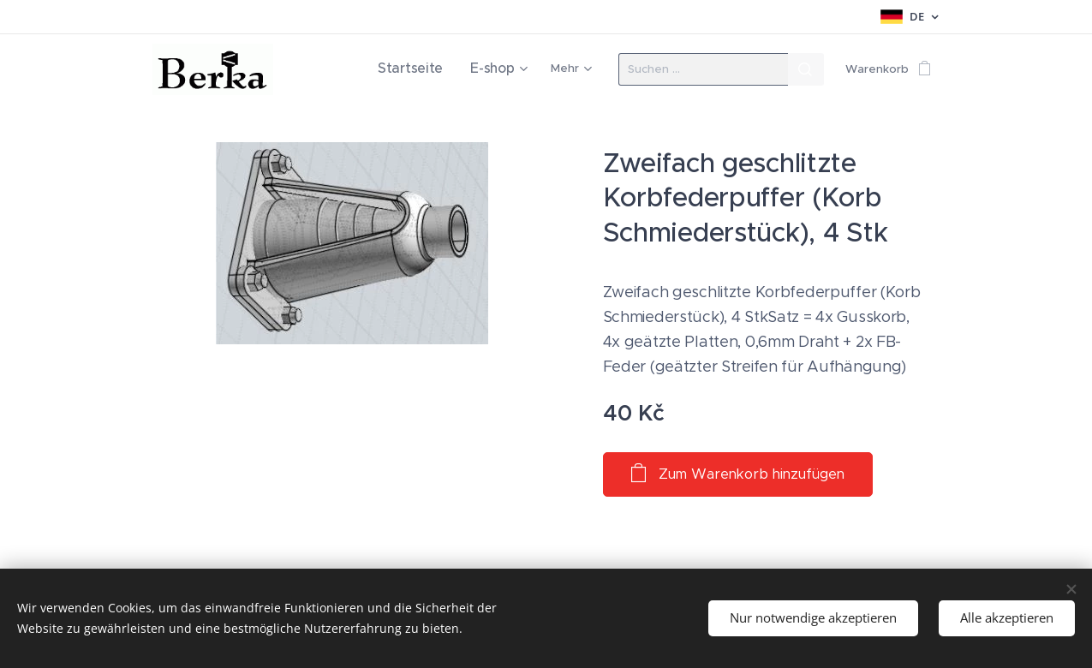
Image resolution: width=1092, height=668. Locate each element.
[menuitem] (425, 69)
